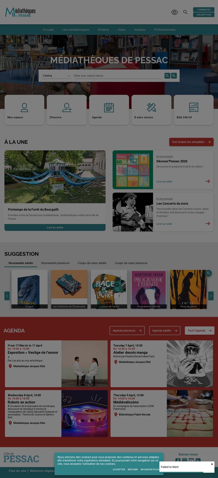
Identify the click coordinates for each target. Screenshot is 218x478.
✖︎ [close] (212, 464)
